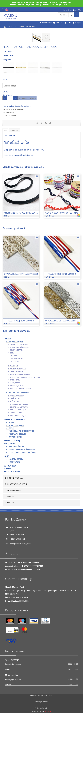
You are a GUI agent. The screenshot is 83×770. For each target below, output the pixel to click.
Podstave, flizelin (17, 489)
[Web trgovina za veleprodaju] (45, 22)
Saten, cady (15, 435)
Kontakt (11, 552)
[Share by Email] (41, 178)
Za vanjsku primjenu (18, 471)
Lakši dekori (15, 454)
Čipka (12, 408)
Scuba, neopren (16, 405)
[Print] (47, 178)
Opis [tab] (6, 185)
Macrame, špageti (17, 502)
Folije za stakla (16, 514)
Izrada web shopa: (38, 768)
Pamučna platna (17, 451)
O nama (10, 558)
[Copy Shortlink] (52, 178)
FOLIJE (6, 511)
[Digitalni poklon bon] (56, 22)
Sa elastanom (17, 414)
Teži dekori (14, 457)
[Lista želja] (69, 22)
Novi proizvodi (14, 545)
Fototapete (14, 517)
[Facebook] (3, 9)
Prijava (70, 4)
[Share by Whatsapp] (36, 178)
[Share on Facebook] (31, 178)
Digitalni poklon (12, 527)
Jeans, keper (15, 438)
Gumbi (11, 478)
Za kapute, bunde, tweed (20, 444)
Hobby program (16, 480)
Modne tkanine (16, 396)
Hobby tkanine (16, 468)
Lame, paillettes (17, 427)
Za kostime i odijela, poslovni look (25, 432)
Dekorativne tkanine (19, 448)
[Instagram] (6, 9)
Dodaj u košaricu (31, 152)
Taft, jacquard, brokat (20, 430)
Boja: (4, 133)
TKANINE (7, 394)
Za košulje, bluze (17, 441)
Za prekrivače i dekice (19, 459)
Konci (11, 483)
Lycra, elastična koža (19, 402)
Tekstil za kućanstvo (19, 462)
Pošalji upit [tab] (15, 185)
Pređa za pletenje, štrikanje (22, 505)
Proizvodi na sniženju (17, 539)
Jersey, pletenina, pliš (19, 400)
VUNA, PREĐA (9, 499)
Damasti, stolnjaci (18, 465)
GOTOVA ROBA (10, 521)
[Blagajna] (77, 22)
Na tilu (14, 411)
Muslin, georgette (18, 424)
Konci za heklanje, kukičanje (22, 507)
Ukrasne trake (15, 492)
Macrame (15, 417)
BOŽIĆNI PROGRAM (15, 533)
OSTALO (7, 524)
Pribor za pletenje (12, 496)
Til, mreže (14, 421)
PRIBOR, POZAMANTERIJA (14, 475)
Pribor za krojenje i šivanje (21, 486)
